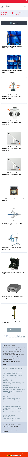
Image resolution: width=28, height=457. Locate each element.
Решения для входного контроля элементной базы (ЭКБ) (14, 430)
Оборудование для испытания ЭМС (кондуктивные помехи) (12, 399)
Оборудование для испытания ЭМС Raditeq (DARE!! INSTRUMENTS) (13, 379)
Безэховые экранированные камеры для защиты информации (13, 369)
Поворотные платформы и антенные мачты (14, 389)
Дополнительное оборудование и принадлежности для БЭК (11, 419)
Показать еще (14, 330)
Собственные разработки (9, 345)
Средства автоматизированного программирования (10, 427)
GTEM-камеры (6, 404)
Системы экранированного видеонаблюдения (9, 416)
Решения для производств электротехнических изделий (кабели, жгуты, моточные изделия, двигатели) (14, 355)
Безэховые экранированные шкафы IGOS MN (13, 412)
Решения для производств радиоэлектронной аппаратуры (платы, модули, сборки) (14, 348)
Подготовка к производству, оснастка (12, 424)
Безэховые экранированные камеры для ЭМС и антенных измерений (13, 372)
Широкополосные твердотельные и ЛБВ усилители (13, 395)
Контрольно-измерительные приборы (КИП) (13, 351)
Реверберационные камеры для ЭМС (12, 406)
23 (24, 336)
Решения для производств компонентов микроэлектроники (12, 358)
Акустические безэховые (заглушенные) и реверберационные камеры (13, 376)
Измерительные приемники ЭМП (11, 401)
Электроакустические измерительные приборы (12, 409)
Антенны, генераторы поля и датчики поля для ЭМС (12, 392)
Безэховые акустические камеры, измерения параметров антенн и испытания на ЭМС (14, 363)
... (21, 336)
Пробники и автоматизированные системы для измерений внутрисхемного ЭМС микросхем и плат (13, 384)
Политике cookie (20, 453)
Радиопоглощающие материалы (11, 387)
